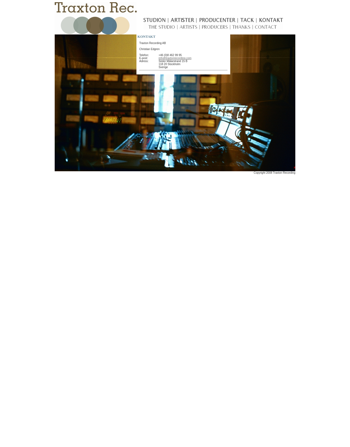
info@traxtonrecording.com (175, 58)
